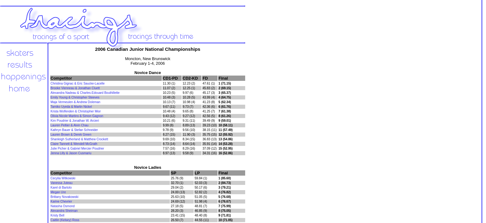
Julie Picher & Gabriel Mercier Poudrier (77, 148)
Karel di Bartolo (61, 187)
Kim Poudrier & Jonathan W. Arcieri (75, 120)
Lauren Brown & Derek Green (71, 134)
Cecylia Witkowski (63, 178)
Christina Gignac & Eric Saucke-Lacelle (78, 83)
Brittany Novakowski (64, 197)
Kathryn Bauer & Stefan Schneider (74, 130)
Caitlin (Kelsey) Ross (65, 220)
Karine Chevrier (61, 201)
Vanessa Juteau (62, 183)
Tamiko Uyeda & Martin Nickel (71, 106)
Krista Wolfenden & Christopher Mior (76, 111)
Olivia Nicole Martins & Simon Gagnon (77, 116)
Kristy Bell (57, 215)
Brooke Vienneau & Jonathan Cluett (75, 88)
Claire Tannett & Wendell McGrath (74, 144)
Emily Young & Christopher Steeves (75, 97)
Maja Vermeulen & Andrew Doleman (75, 102)
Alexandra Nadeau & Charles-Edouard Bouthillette (85, 92)
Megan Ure (58, 192)
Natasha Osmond (63, 206)
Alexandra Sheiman (64, 210)
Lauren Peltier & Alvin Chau (69, 125)
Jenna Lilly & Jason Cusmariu (71, 153)
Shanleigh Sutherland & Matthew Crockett (79, 139)
